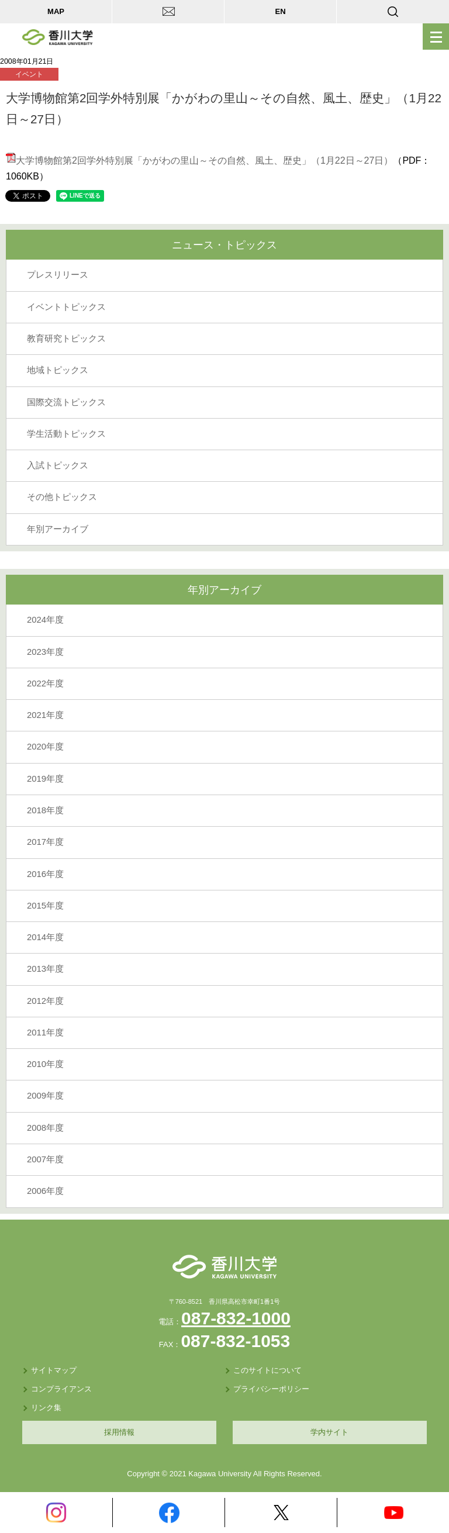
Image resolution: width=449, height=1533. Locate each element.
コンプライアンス (61, 1388)
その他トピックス (62, 497)
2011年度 (45, 1032)
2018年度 (45, 810)
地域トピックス (57, 370)
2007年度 (45, 1159)
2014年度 (45, 937)
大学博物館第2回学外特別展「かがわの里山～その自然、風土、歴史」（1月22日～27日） (199, 160)
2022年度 (45, 683)
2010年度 (45, 1064)
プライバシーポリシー (271, 1388)
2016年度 (45, 874)
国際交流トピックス (66, 402)
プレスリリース (57, 274)
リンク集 (46, 1407)
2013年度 (45, 968)
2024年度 (45, 619)
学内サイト (329, 1432)
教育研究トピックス (66, 338)
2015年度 (45, 905)
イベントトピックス (66, 307)
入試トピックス (57, 465)
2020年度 (45, 746)
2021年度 (45, 715)
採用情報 (119, 1432)
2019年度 (45, 778)
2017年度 (45, 842)
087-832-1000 (236, 1318)
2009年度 (45, 1095)
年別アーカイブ (57, 529)
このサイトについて (267, 1370)
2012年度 (45, 1001)
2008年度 (45, 1128)
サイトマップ (54, 1370)
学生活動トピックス (66, 434)
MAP (55, 11)
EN (280, 11)
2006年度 (45, 1191)
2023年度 (45, 652)
